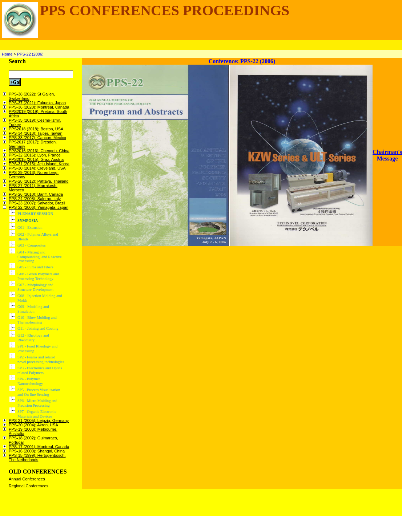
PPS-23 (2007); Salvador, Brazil (37, 203)
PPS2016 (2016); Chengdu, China (39, 151)
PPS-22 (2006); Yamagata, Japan (38, 207)
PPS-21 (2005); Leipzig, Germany (39, 420)
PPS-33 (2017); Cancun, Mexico (37, 137)
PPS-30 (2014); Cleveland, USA (37, 168)
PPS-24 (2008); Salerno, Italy (35, 198)
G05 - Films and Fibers (35, 267)
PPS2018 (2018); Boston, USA (36, 129)
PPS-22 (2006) (30, 54)
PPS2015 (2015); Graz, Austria (36, 159)
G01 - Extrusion (30, 227)
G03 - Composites (31, 245)
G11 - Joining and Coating (38, 328)
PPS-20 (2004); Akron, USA (33, 425)
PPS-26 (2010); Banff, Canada (36, 194)
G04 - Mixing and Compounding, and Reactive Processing (39, 256)
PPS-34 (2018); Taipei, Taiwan (36, 133)
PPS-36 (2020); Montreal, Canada (39, 107)
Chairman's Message (387, 155)
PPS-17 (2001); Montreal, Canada (39, 446)
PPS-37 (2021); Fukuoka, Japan (37, 103)
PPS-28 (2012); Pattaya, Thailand (38, 181)
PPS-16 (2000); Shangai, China (37, 451)
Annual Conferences (27, 479)
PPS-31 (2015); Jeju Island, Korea (39, 164)
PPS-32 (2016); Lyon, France (35, 155)
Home (7, 54)
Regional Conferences (28, 486)
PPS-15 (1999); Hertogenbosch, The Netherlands (37, 457)
